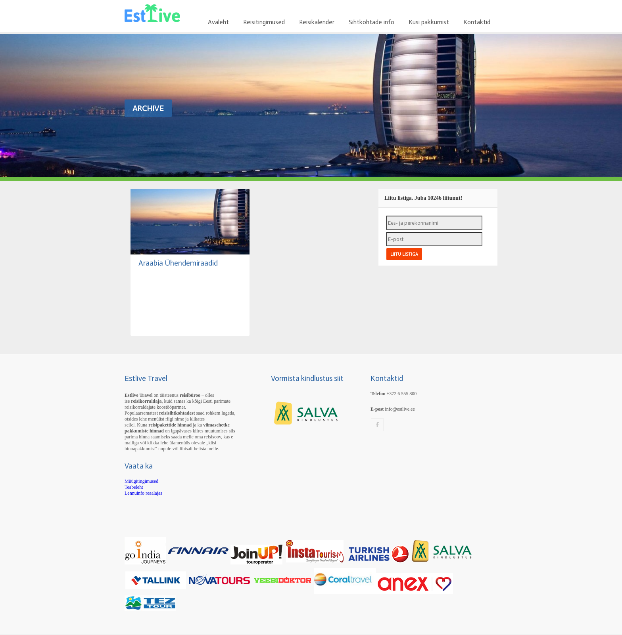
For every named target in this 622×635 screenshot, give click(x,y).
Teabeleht (134, 487)
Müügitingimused (141, 481)
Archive (148, 108)
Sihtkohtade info (371, 22)
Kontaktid (476, 22)
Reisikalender (316, 22)
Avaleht (218, 22)
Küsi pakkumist (429, 22)
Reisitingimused (264, 22)
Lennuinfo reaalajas (143, 493)
